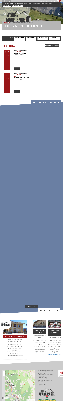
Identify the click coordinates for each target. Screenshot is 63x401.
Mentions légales (44, 1)
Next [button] (59, 13)
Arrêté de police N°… (21, 53)
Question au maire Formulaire (31, 39)
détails (17, 69)
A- (3, 1)
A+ (9, 1)
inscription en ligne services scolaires (19, 39)
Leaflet (28, 399)
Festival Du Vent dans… (22, 78)
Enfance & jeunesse (17, 5)
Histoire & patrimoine (20, 3)
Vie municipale (9, 3)
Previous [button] (4, 13)
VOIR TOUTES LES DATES (52, 45)
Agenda (30, 3)
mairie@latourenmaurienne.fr (40, 352)
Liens (50, 1)
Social (50, 3)
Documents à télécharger (43, 38)
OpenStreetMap (33, 399)
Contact (54, 1)
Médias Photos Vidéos (54, 38)
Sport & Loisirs (7, 5)
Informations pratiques (40, 3)
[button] (4, 372)
